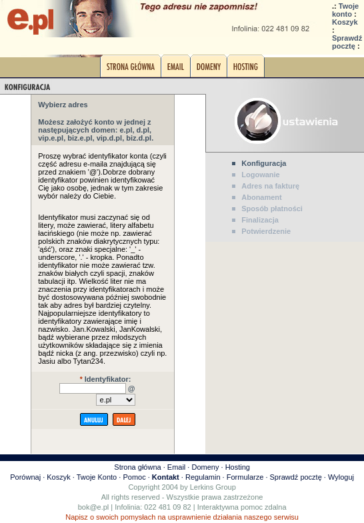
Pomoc (134, 477)
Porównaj (25, 477)
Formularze (245, 477)
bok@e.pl (93, 507)
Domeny (205, 467)
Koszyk (345, 22)
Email (176, 467)
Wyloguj (341, 477)
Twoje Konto (97, 477)
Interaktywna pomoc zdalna (242, 507)
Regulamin (203, 477)
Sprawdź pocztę (347, 42)
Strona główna (137, 467)
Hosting (237, 467)
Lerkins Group (213, 487)
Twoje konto (345, 10)
